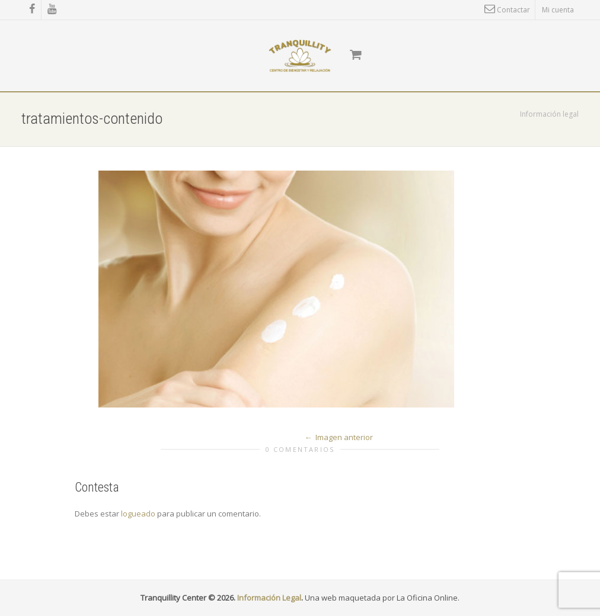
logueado (138, 513)
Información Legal (269, 597)
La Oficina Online (427, 597)
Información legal (549, 114)
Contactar (507, 10)
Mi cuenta (558, 10)
